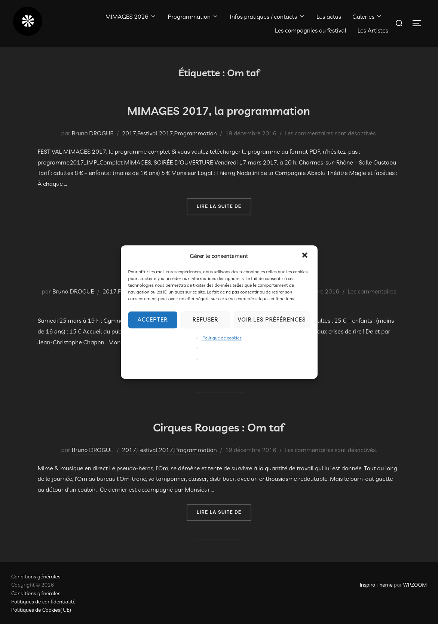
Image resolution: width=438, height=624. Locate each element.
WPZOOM (415, 584)
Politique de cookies (222, 338)
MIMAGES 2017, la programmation (218, 109)
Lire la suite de (224, 205)
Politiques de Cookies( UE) (41, 609)
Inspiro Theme (376, 584)
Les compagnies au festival (310, 30)
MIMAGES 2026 (131, 16)
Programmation (193, 16)
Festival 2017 (155, 133)
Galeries (367, 16)
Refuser (205, 319)
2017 (129, 133)
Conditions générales (35, 576)
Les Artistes (373, 30)
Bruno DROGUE (93, 133)
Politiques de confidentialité (43, 601)
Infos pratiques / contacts (267, 16)
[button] (305, 255)
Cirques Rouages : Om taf (219, 426)
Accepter (153, 319)
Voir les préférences (272, 319)
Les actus (328, 16)
